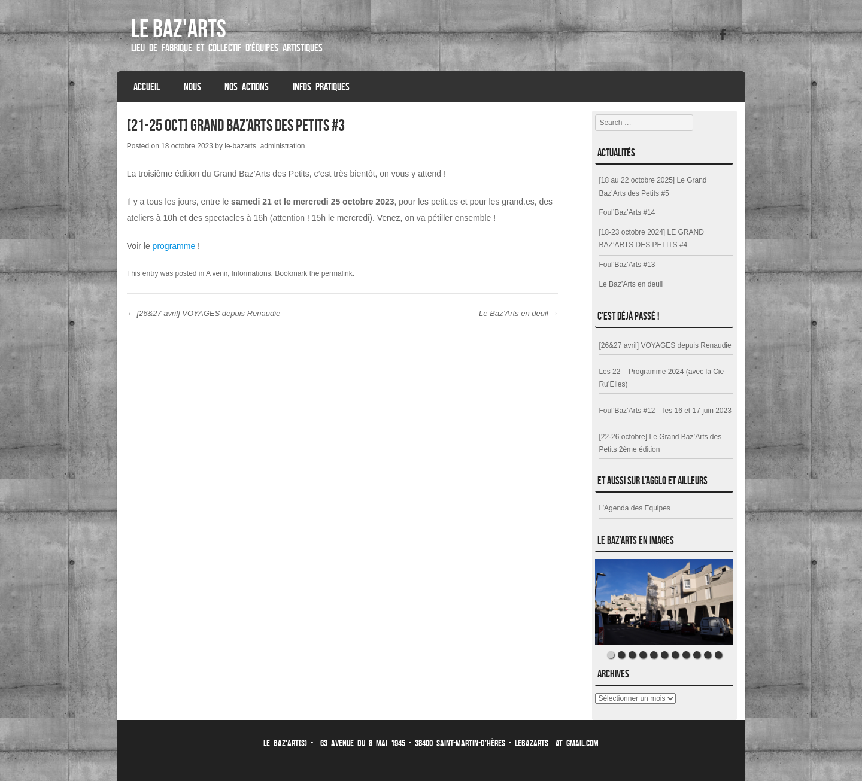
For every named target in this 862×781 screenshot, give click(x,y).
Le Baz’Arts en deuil (518, 313)
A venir (216, 273)
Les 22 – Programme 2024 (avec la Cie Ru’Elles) (661, 378)
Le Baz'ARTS (178, 28)
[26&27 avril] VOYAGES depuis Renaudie (204, 313)
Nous (192, 87)
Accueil (146, 87)
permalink (337, 273)
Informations (251, 273)
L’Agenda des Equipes (634, 508)
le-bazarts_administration (264, 146)
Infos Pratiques (321, 87)
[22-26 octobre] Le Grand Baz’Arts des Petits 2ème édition (660, 443)
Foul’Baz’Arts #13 (627, 264)
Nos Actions (246, 87)
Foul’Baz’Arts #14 (627, 212)
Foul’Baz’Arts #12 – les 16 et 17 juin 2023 (665, 410)
